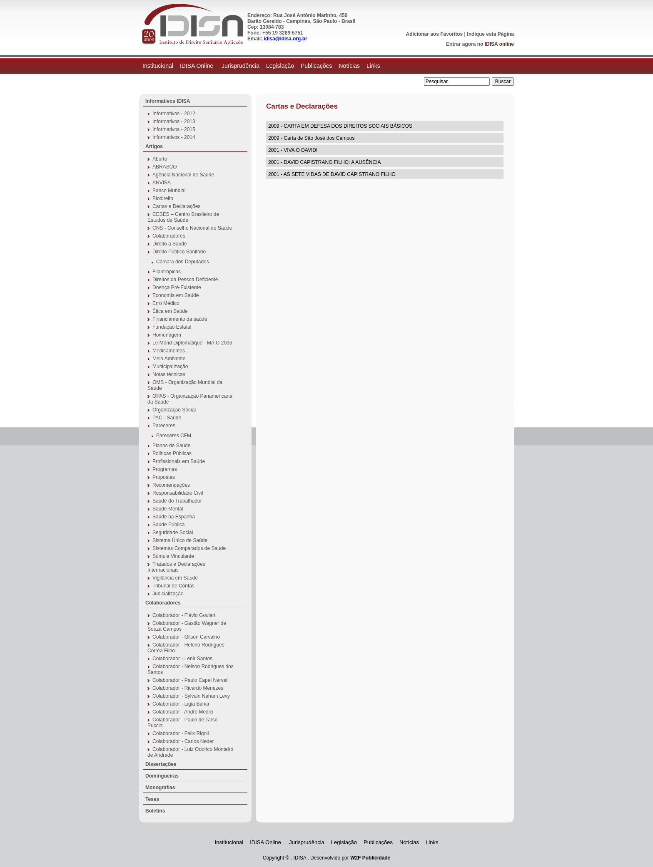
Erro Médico (165, 303)
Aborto (159, 159)
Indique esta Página (490, 34)
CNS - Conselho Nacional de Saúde (192, 228)
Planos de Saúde (171, 445)
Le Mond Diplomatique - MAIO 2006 (192, 343)
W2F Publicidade (370, 858)
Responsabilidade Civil (177, 493)
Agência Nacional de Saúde (183, 175)
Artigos (154, 146)
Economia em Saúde (175, 295)
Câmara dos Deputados (182, 262)
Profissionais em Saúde (178, 461)
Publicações (316, 65)
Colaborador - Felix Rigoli (180, 733)
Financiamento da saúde (179, 319)
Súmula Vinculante (173, 556)
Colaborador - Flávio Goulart (183, 615)
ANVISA (161, 183)
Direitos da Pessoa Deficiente (185, 279)
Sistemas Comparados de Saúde (189, 548)
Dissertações (161, 764)
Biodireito (162, 198)
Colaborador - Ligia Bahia (180, 704)
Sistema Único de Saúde (179, 540)
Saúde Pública (168, 525)
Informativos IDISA (167, 101)
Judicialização (168, 594)
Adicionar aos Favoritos (434, 34)
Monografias (160, 787)
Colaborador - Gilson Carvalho (186, 637)
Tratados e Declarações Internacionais (176, 567)
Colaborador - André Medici (182, 712)
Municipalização (170, 366)
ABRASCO (164, 167)
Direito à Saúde (169, 244)
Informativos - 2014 (173, 137)
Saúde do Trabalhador (177, 501)
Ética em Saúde (170, 311)
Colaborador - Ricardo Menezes (187, 688)
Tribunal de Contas (173, 586)
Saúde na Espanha (173, 517)
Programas (164, 469)
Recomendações (171, 485)
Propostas (163, 477)
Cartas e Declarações (176, 206)
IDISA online (499, 44)
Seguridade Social (172, 532)
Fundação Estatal (171, 327)
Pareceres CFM (173, 435)
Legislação (280, 65)
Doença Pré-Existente (176, 287)
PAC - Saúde (166, 418)
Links (373, 65)
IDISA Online (197, 65)
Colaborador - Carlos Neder (183, 741)
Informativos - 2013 (173, 121)
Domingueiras (162, 776)
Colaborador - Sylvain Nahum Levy (191, 696)
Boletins (155, 811)
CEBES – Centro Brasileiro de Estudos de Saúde (183, 217)
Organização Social (174, 410)
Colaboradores (168, 236)
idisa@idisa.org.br (285, 39)
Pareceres (163, 426)
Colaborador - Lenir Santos (182, 658)
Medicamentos (168, 351)
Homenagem (166, 335)
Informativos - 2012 (173, 113)
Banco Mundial (168, 190)
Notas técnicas (168, 374)
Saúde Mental (167, 509)
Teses (152, 799)
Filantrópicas (166, 272)
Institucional (157, 65)
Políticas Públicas (172, 453)
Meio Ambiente (168, 359)
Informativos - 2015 (173, 129)
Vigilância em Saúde (175, 578)
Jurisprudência (240, 65)
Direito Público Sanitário (179, 252)
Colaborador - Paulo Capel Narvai (189, 680)
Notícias (349, 65)
